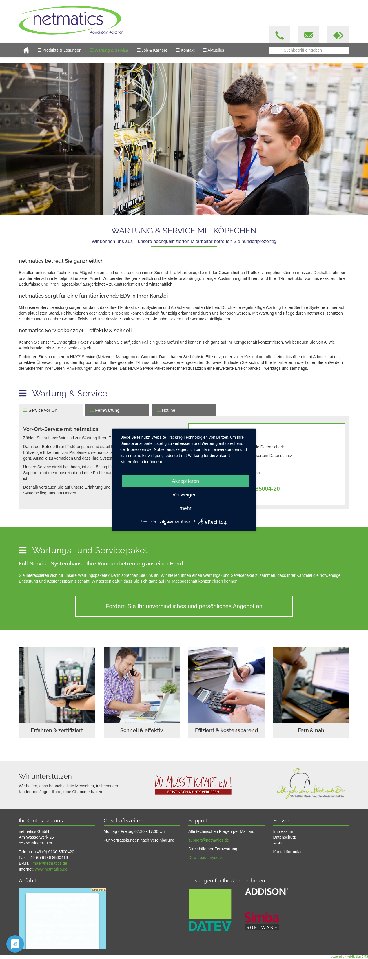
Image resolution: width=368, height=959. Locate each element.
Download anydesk (205, 857)
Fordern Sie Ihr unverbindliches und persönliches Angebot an (183, 606)
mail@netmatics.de (49, 863)
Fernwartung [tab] (104, 410)
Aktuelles (213, 49)
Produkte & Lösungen (59, 49)
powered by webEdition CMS (349, 956)
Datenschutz (284, 837)
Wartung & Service (109, 49)
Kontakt (185, 49)
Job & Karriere (152, 49)
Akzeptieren (185, 481)
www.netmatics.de (51, 869)
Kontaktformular (287, 851)
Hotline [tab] (166, 410)
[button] (338, 34)
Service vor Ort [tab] (40, 410)
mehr (185, 508)
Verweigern (185, 494)
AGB (277, 843)
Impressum (283, 831)
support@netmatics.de (208, 840)
